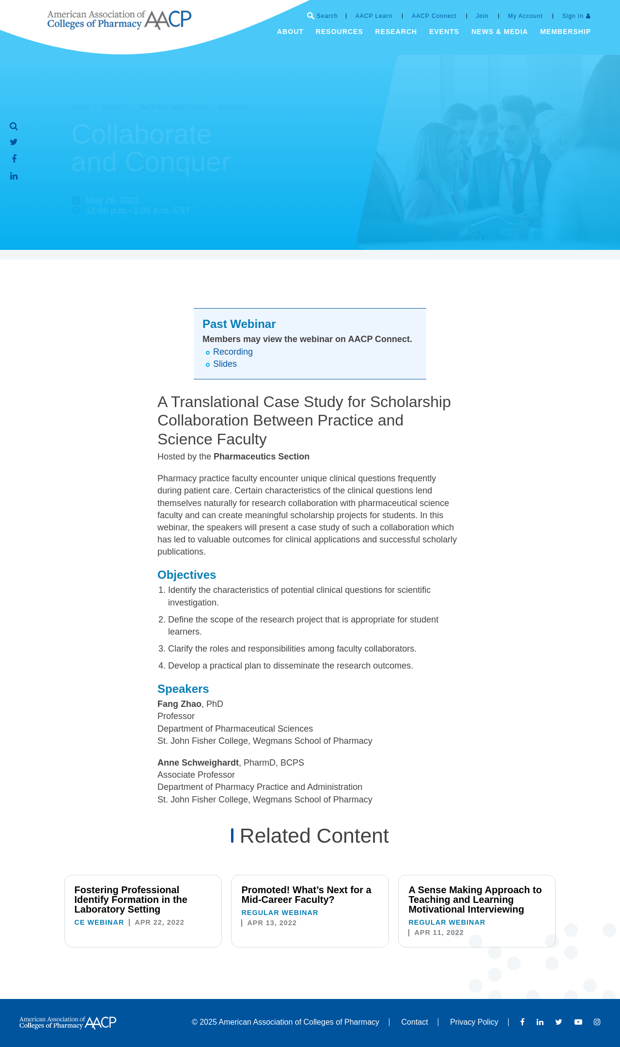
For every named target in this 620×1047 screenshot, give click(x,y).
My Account (525, 16)
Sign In (573, 16)
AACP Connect (434, 16)
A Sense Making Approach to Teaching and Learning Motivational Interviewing (475, 899)
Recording (233, 352)
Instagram (597, 1022)
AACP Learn (374, 16)
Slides (225, 364)
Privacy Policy (474, 1022)
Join (482, 16)
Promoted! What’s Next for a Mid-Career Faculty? (306, 894)
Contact (415, 1022)
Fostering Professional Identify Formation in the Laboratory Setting (131, 899)
